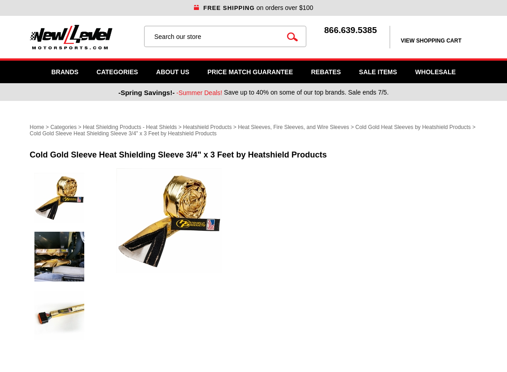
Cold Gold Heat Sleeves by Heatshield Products (413, 127)
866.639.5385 (350, 30)
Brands (64, 72)
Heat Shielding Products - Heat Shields (130, 127)
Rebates (326, 72)
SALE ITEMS (378, 72)
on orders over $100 (254, 7)
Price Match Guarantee (250, 72)
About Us (172, 72)
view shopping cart (431, 41)
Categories (117, 72)
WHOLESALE (435, 72)
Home (37, 127)
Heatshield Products (207, 127)
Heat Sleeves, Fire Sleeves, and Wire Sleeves (293, 127)
